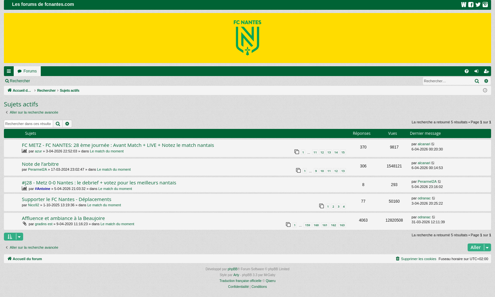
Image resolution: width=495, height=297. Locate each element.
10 (322, 171)
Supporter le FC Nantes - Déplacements (67, 199)
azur (38, 151)
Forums (30, 71)
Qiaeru (271, 281)
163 (342, 225)
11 (315, 152)
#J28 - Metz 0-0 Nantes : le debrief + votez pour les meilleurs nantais (99, 182)
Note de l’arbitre (40, 164)
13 (329, 152)
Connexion (48, 81)
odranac (424, 198)
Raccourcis (10, 72)
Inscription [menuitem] (487, 72)
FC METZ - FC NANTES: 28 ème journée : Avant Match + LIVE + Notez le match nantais (118, 145)
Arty (236, 275)
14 (336, 152)
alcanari (424, 144)
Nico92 (33, 205)
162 (333, 225)
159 (307, 225)
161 (324, 225)
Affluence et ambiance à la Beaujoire (63, 218)
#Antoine (42, 189)
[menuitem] (467, 71)
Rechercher (20, 81)
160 (316, 225)
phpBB (232, 269)
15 (343, 152)
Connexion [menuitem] (477, 72)
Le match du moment (107, 151)
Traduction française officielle (240, 281)
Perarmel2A (37, 169)
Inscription (77, 81)
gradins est (43, 224)
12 (322, 152)
